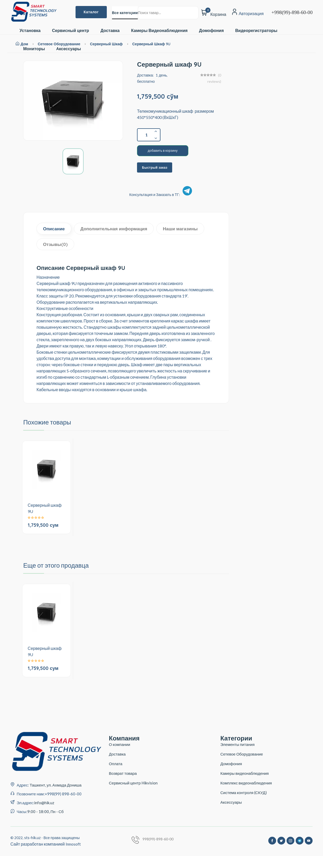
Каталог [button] (91, 12)
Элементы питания (237, 744)
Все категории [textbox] (125, 12)
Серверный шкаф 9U (151, 44)
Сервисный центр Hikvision (133, 783)
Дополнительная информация (113, 228)
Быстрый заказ (154, 167)
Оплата (115, 763)
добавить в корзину (163, 151)
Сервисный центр (70, 30)
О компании (119, 744)
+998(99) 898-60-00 (63, 793)
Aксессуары (68, 48)
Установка (30, 30)
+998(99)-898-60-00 (292, 12)
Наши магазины (180, 228)
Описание (54, 228)
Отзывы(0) (55, 244)
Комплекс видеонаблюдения (246, 783)
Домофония (211, 30)
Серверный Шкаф (106, 44)
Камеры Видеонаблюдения (159, 30)
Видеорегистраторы (256, 30)
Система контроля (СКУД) (243, 792)
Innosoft (73, 843)
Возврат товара (123, 773)
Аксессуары (231, 802)
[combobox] (125, 12)
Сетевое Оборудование (241, 754)
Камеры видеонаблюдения (244, 773)
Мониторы (34, 48)
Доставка (110, 30)
